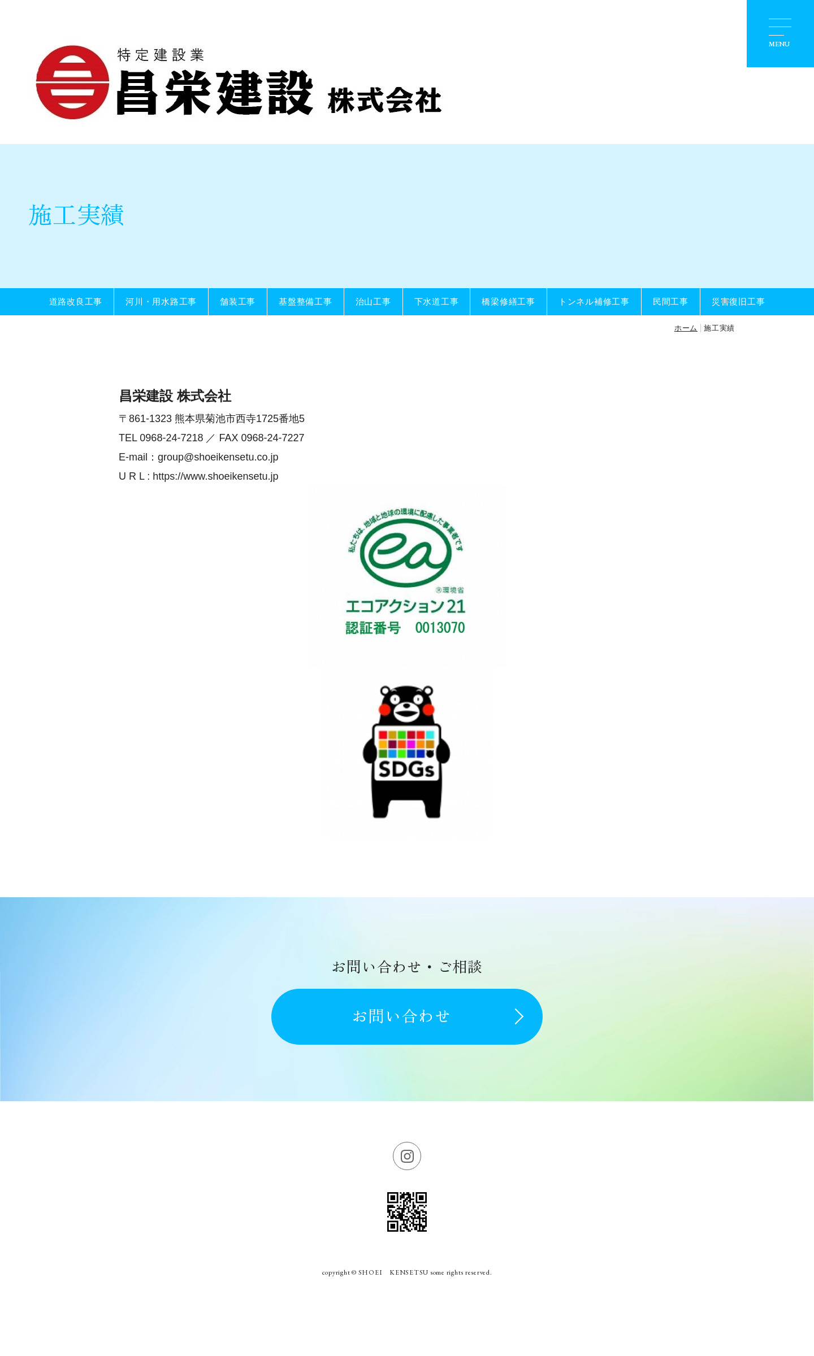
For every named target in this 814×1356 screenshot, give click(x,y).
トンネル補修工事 (594, 301)
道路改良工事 (76, 301)
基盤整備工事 (305, 301)
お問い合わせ (401, 1016)
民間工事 (671, 301)
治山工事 (373, 301)
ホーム (686, 328)
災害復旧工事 (738, 301)
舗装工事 (238, 301)
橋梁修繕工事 (508, 301)
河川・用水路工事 (161, 301)
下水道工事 (436, 301)
